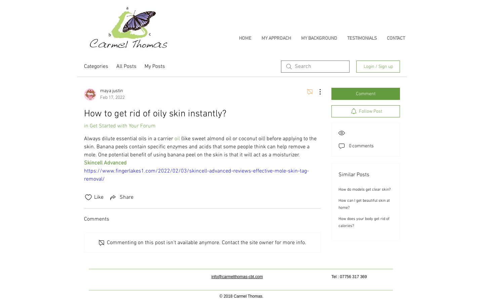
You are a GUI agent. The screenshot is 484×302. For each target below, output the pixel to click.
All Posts (126, 66)
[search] (315, 67)
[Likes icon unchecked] (88, 197)
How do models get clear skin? (364, 189)
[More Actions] (317, 92)
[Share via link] (121, 197)
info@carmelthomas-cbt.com (237, 276)
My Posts (155, 66)
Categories (96, 66)
